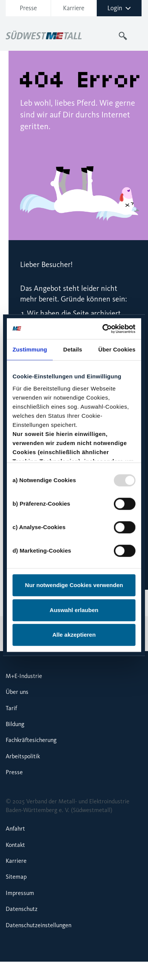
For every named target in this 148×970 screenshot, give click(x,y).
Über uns (17, 691)
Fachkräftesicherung (31, 740)
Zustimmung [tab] (30, 349)
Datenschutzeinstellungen (38, 925)
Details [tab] (72, 349)
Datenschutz (22, 908)
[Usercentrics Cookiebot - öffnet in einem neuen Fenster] (103, 329)
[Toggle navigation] (137, 36)
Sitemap (16, 876)
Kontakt (15, 844)
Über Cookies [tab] (116, 349)
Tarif (11, 708)
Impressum (20, 893)
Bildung (15, 724)
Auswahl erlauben (74, 610)
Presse (28, 8)
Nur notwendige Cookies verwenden (74, 585)
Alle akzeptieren (74, 634)
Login (119, 8)
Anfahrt (15, 828)
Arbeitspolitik (23, 756)
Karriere (73, 8)
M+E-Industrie (24, 675)
